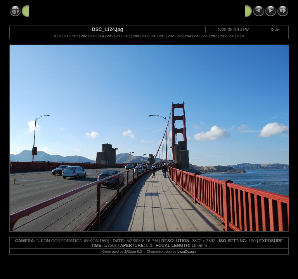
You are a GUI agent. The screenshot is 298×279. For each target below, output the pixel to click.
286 (118, 36)
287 (127, 36)
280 (66, 36)
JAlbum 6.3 (133, 251)
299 (231, 36)
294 (188, 36)
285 (110, 36)
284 (101, 36)
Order (275, 29)
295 (197, 36)
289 (144, 36)
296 (205, 36)
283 (92, 36)
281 (75, 36)
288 (136, 36)
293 (179, 36)
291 (162, 36)
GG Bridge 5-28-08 (52, 10)
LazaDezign (186, 251)
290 (153, 36)
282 (84, 36)
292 (170, 36)
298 (223, 36)
